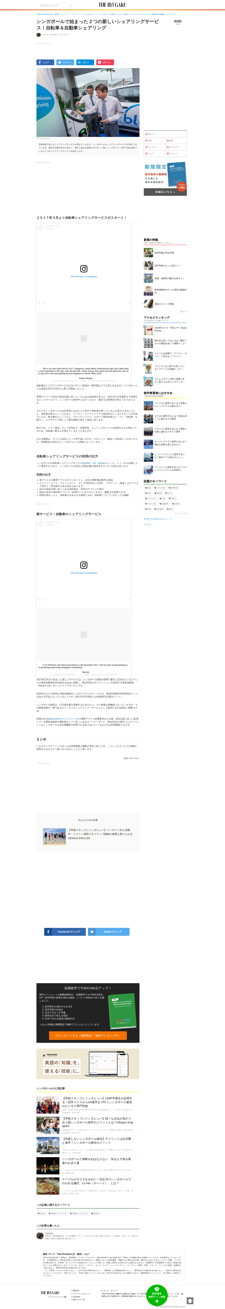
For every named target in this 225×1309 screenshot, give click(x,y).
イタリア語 (160, 488)
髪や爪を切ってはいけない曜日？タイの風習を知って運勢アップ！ (171, 342)
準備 (148, 509)
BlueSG (85, 672)
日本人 (172, 498)
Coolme (49, 1233)
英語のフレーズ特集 (164, 304)
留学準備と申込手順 (164, 253)
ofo (94, 463)
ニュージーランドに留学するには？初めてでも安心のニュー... (170, 455)
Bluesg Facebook (45, 138)
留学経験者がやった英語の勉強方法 (171, 291)
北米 (148, 140)
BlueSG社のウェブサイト (63, 719)
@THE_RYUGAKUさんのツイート (158, 519)
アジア (149, 153)
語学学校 (173, 488)
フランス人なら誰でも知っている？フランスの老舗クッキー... (170, 367)
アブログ (147, 524)
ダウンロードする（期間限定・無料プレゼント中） (88, 1035)
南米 (170, 140)
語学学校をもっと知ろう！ (167, 265)
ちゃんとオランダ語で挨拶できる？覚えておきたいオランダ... (170, 380)
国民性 (158, 493)
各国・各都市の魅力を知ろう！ (170, 278)
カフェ (168, 493)
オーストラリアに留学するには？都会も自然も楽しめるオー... (171, 443)
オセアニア (173, 147)
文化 (148, 493)
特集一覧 (183, 312)
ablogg (62, 1297)
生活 (162, 498)
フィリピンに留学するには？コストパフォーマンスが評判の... (171, 468)
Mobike (102, 463)
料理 (169, 509)
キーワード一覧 (181, 514)
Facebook (76, 1297)
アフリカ (172, 153)
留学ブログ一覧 (79, 1300)
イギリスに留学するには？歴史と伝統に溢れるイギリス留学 (171, 430)
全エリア (150, 134)
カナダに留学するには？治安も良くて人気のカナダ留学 (171, 417)
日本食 (175, 504)
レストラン (150, 498)
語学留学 (159, 509)
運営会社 (76, 1291)
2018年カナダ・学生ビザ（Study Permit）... (170, 329)
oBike (87, 463)
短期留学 (164, 504)
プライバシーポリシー (81, 1294)
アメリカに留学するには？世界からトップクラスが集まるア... (171, 404)
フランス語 (150, 504)
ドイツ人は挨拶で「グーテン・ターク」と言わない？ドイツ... (171, 354)
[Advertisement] (87, 890)
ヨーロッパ (151, 147)
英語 (148, 488)
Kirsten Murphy (86, 378)
